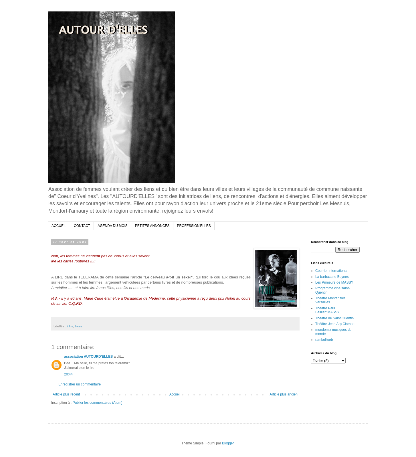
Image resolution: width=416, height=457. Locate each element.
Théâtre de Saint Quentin (334, 318)
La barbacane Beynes (332, 277)
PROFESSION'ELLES (194, 226)
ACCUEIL (58, 226)
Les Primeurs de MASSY (334, 282)
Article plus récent (66, 394)
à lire (70, 326)
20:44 (68, 374)
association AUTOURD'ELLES (88, 357)
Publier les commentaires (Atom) (97, 403)
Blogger (228, 443)
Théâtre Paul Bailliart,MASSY (327, 310)
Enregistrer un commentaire (79, 384)
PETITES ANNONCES (152, 226)
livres (78, 326)
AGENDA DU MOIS (113, 226)
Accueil (175, 394)
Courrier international (331, 271)
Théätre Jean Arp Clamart (334, 324)
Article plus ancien (284, 394)
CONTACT (82, 226)
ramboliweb (324, 340)
